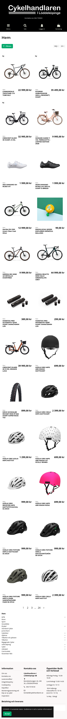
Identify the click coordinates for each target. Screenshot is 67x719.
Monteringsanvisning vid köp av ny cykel (10, 692)
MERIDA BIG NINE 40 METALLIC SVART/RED (10, 276)
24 (62, 46)
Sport (3, 622)
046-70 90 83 (30, 687)
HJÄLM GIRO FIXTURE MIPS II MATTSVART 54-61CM (11, 552)
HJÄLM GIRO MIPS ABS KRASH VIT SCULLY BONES (42, 460)
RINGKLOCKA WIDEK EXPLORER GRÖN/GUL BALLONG (44, 231)
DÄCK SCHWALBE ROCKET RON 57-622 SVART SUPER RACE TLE (11, 415)
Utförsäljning (6, 644)
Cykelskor (5, 633)
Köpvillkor (5, 688)
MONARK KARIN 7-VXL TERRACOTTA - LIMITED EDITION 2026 (43, 140)
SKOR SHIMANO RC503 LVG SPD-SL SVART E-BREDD (42, 186)
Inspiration (5, 696)
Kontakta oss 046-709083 (33, 18)
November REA (7, 654)
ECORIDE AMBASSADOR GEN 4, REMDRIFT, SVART (42, 94)
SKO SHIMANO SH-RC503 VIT (10, 185)
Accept (7, 714)
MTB (3, 617)
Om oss (4, 673)
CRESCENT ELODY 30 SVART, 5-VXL (10, 139)
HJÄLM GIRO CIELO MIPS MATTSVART (43, 413)
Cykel (3, 647)
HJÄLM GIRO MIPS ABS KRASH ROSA (42, 504)
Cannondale (6, 651)
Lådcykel (5, 649)
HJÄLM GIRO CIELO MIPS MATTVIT (43, 597)
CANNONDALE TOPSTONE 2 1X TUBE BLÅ (9, 93)
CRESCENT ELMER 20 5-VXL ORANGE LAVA (10, 369)
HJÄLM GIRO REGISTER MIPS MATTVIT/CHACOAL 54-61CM (10, 506)
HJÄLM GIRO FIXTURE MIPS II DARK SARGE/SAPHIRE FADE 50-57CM (11, 599)
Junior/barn (6, 631)
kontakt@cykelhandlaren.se (33, 693)
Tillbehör (5, 640)
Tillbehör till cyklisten (9, 638)
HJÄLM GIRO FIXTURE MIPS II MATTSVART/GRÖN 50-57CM (44, 552)
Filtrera (7, 46)
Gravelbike (5, 624)
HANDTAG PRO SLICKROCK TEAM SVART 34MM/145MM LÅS (11, 323)
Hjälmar (4, 635)
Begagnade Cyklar (8, 642)
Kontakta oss (6, 676)
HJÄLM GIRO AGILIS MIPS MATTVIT (10, 459)
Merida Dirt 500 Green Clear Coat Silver (9, 231)
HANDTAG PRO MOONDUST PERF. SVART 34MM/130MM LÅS (43, 323)
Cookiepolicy (6, 685)
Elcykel (4, 626)
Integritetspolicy (7, 682)
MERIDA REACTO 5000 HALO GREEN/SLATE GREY (42, 277)
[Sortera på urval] (56, 46)
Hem (4, 613)
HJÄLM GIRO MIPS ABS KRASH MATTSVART (42, 369)
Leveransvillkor (7, 679)
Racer (4, 619)
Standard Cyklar (7, 628)
